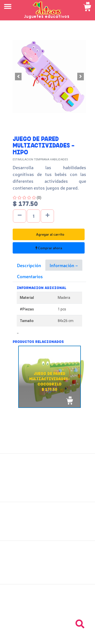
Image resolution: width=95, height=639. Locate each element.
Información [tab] (62, 265)
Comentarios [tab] (30, 276)
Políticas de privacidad (47, 529)
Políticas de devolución (47, 524)
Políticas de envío (47, 518)
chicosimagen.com (62, 634)
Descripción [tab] (29, 265)
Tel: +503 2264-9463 (47, 611)
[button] (18, 76)
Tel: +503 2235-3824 (48, 606)
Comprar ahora (48, 247)
